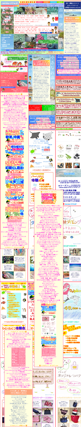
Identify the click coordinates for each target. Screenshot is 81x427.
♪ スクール (54, 25)
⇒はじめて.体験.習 (45, 32)
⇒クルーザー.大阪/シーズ (6, 85)
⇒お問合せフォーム (5, 82)
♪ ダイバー (54, 24)
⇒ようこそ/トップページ (6, 83)
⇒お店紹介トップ (5, 80)
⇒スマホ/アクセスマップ (7, 87)
